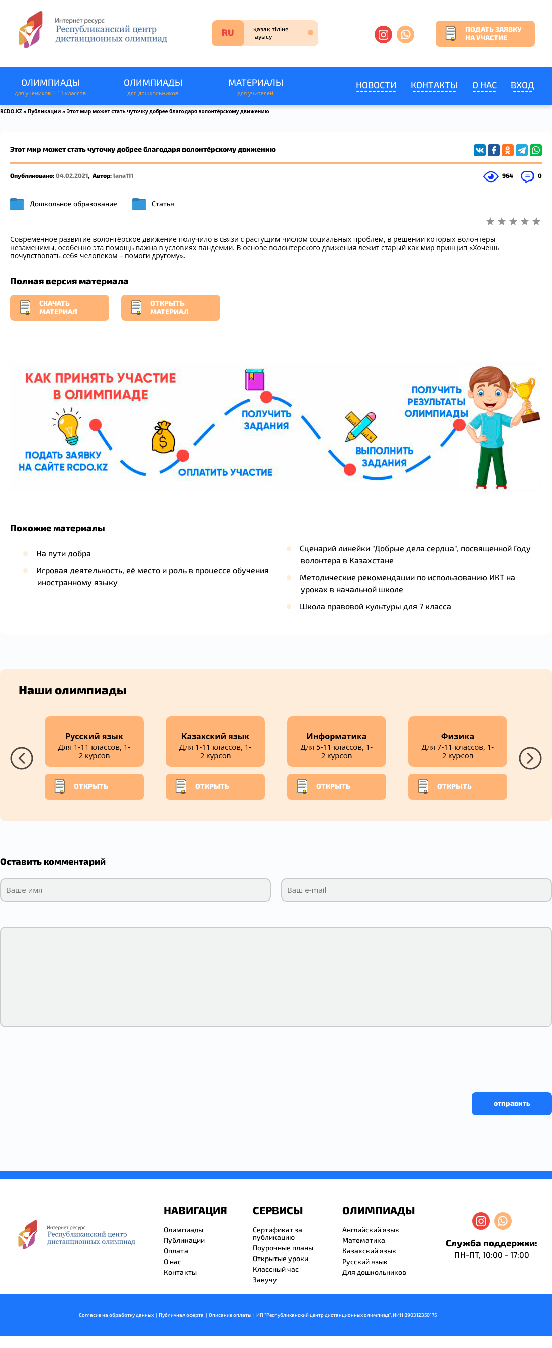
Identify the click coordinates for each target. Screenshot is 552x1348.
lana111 (123, 175)
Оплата (176, 1250)
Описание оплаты (230, 1315)
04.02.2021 (72, 175)
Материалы (255, 87)
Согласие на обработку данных (116, 1315)
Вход (522, 85)
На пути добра (63, 553)
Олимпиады (50, 87)
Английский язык (370, 1229)
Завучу (265, 1279)
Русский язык (365, 1261)
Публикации (44, 111)
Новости (376, 85)
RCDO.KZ (11, 111)
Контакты (434, 85)
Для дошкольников (374, 1272)
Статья (163, 203)
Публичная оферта (181, 1315)
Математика (363, 1240)
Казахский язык (369, 1250)
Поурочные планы (283, 1247)
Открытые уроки (280, 1258)
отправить (512, 1103)
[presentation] (76, 1056)
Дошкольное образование (73, 203)
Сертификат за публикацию (277, 1233)
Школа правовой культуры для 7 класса (375, 606)
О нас (484, 85)
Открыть (80, 786)
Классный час (276, 1269)
